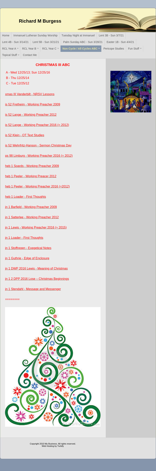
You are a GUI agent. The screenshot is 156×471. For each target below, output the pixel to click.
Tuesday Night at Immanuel (78, 35)
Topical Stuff (9, 55)
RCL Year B (29, 48)
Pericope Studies (113, 48)
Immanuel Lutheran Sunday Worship (35, 35)
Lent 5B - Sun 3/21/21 (46, 42)
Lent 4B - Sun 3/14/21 (15, 42)
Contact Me (30, 55)
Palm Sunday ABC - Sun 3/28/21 (82, 42)
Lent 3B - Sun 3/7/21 (111, 35)
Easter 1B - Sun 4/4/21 (120, 42)
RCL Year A (9, 48)
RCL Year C (49, 48)
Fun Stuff (133, 48)
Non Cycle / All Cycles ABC (79, 48)
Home (5, 35)
